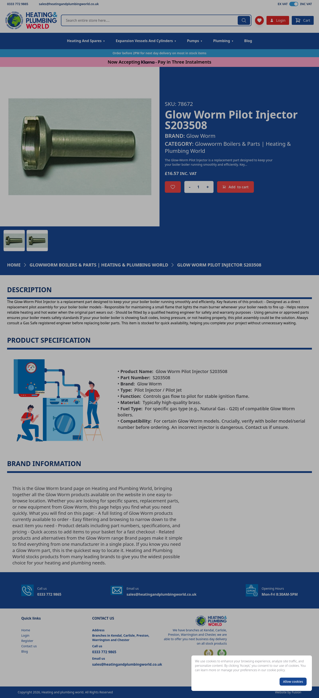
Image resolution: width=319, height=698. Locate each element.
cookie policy (276, 670)
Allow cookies (293, 681)
